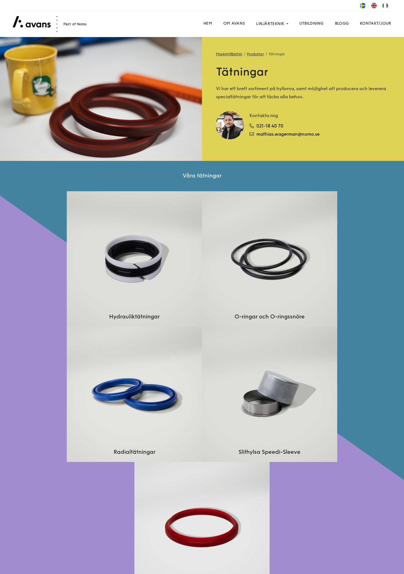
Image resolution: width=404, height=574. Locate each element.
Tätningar (276, 54)
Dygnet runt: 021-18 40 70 (342, 426)
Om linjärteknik (180, 434)
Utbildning (310, 24)
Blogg (340, 24)
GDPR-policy (105, 563)
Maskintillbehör (229, 54)
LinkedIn (59, 547)
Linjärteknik (269, 24)
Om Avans (233, 24)
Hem (206, 24)
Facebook (28, 547)
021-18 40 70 (267, 126)
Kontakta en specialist (187, 451)
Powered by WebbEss (365, 564)
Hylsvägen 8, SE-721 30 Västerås (348, 491)
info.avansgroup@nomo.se (343, 434)
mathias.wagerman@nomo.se (285, 134)
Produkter (255, 54)
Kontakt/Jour (374, 24)
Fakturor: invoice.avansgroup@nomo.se (346, 447)
